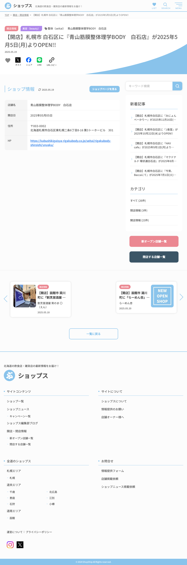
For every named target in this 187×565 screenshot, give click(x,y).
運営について (15, 532)
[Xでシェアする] (18, 61)
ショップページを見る (104, 89)
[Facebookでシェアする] (29, 61)
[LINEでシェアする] (39, 61)
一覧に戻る (93, 334)
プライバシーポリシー (39, 532)
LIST (154, 5)
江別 (52, 498)
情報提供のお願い (112, 409)
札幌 (12, 478)
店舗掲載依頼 (109, 479)
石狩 (12, 504)
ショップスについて (114, 401)
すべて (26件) (138, 200)
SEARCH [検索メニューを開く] (165, 8)
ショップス (18, 5)
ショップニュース (18, 409)
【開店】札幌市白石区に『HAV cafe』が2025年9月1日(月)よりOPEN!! (152, 145)
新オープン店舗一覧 (154, 241)
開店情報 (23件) (139, 220)
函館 (12, 518)
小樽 (52, 504)
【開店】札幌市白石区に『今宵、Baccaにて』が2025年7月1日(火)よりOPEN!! (155, 173)
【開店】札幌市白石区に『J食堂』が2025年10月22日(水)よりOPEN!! (156, 131)
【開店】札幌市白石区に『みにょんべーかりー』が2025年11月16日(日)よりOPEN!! (155, 118)
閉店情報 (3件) (138, 210)
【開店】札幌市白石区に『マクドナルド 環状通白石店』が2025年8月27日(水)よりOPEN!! (155, 159)
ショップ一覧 (15, 401)
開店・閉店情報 (17, 431)
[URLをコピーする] (52, 62)
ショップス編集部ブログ (22, 423)
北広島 (53, 492)
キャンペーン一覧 (20, 416)
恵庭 (12, 498)
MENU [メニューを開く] (178, 8)
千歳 (12, 492)
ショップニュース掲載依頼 (118, 487)
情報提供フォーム (112, 471)
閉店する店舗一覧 (154, 257)
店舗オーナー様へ (112, 417)
